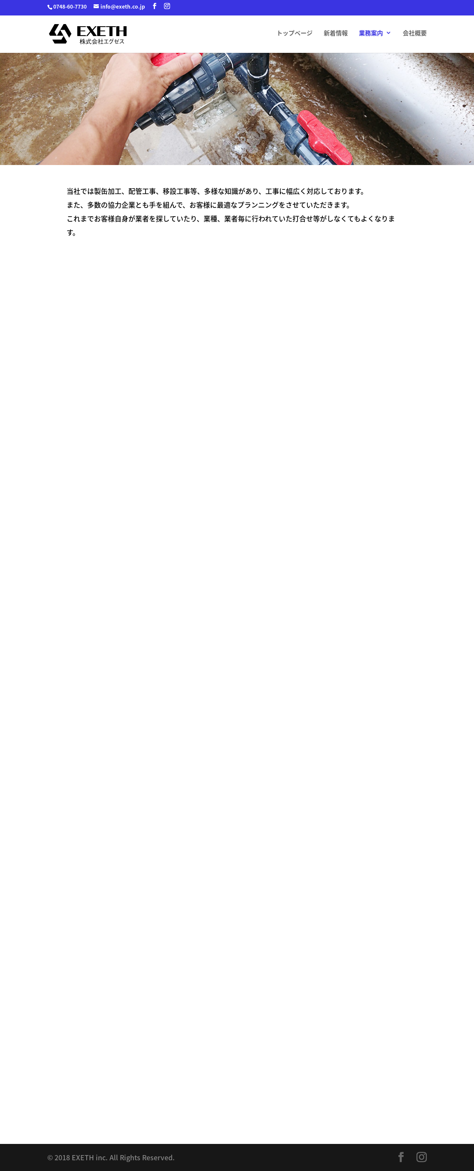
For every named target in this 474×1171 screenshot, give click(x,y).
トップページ (294, 33)
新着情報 (336, 33)
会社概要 (415, 33)
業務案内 (371, 33)
